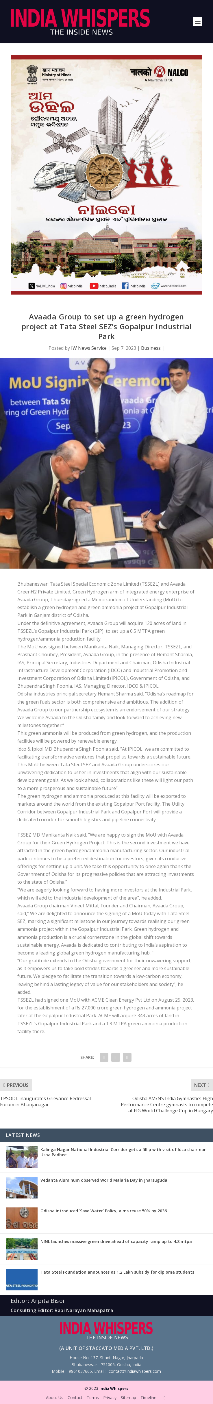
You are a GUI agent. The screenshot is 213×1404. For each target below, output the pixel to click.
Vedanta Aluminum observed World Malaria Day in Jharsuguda (103, 1180)
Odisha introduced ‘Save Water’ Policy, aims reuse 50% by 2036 (103, 1211)
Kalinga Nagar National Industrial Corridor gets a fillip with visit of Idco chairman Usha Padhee (123, 1152)
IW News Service (89, 348)
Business (151, 348)
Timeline (148, 1397)
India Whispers (113, 1388)
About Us (54, 1397)
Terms (93, 1397)
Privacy (109, 1397)
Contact (75, 1397)
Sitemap (128, 1397)
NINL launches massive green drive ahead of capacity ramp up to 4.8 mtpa (116, 1241)
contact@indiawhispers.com (135, 1371)
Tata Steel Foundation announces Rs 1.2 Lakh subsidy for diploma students (117, 1272)
